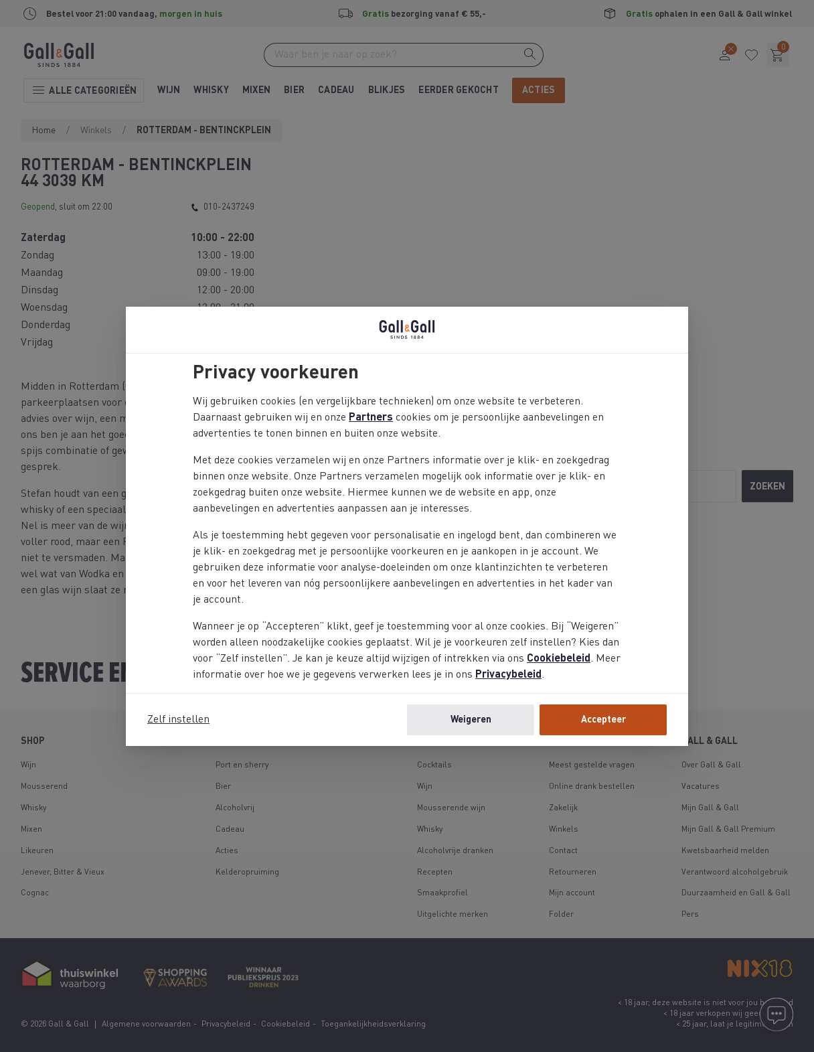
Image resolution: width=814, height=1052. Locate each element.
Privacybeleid (508, 675)
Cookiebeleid (558, 659)
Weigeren (471, 720)
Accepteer (603, 720)
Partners (371, 417)
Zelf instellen (178, 720)
